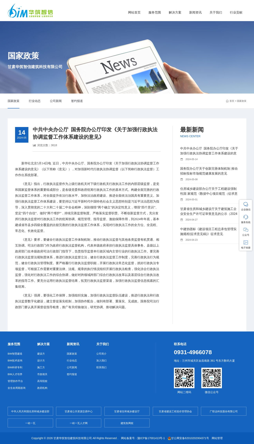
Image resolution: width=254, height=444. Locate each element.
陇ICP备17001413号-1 (151, 438)
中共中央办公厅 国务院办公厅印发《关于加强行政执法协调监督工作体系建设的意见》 (209, 153)
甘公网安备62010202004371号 (188, 438)
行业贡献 (236, 12)
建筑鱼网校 (127, 423)
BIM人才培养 (15, 374)
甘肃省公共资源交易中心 (79, 411)
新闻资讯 (195, 12)
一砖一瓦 (30, 423)
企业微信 (245, 206)
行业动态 (35, 101)
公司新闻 (56, 101)
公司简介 (101, 353)
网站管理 (217, 438)
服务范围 (154, 12)
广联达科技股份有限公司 (224, 411)
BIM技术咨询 (15, 360)
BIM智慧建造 (15, 353)
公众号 (245, 231)
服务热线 (245, 219)
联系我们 (101, 367)
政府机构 (42, 387)
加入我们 (101, 360)
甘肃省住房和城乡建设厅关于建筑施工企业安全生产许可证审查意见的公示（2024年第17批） (208, 213)
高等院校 (42, 381)
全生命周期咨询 (16, 387)
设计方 (41, 360)
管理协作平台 (15, 381)
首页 (232, 101)
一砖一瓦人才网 (79, 423)
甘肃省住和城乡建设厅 (127, 411)
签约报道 (77, 101)
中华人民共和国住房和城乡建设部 (30, 411)
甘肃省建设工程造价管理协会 (175, 411)
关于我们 (216, 12)
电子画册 (245, 244)
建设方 (41, 353)
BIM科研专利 (15, 367)
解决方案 (175, 12)
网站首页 (134, 12)
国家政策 (13, 101)
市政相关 (42, 374)
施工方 (41, 367)
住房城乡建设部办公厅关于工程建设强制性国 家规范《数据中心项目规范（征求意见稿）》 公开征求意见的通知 (208, 193)
